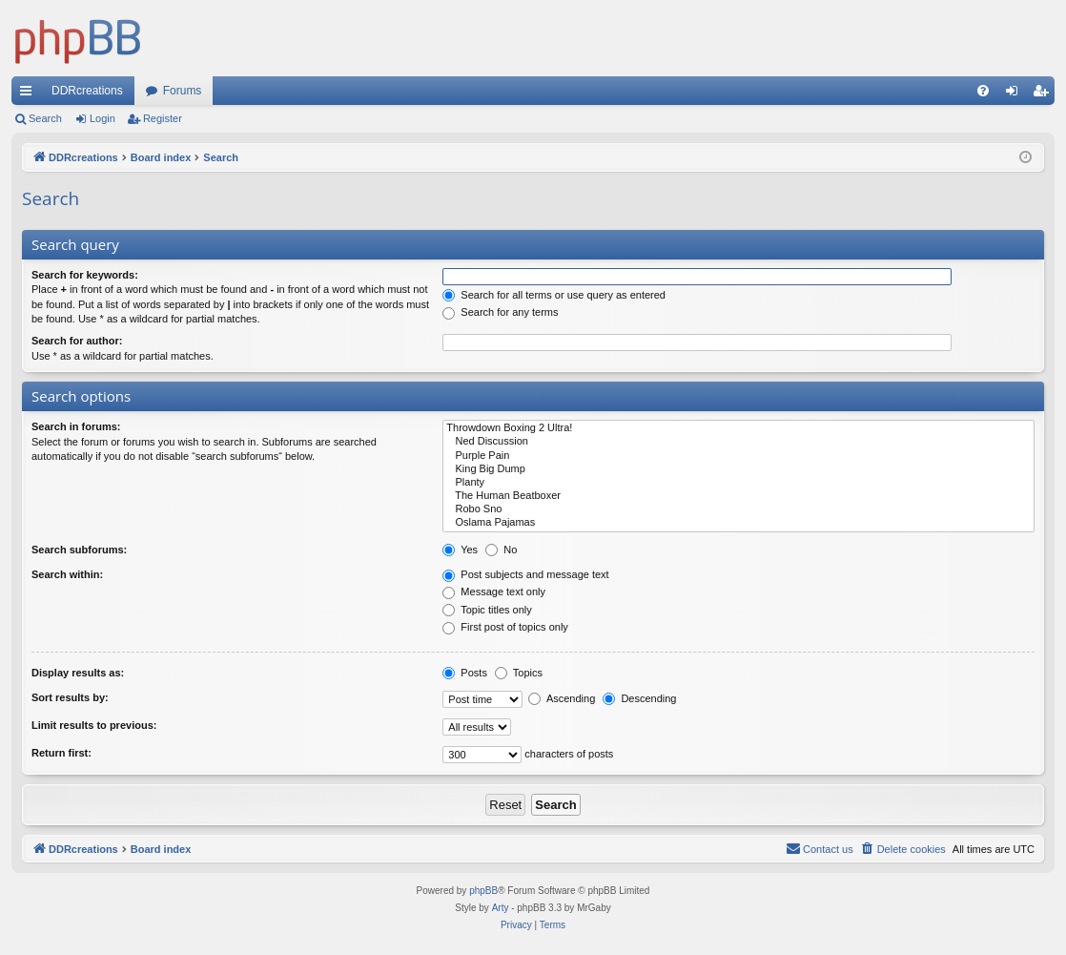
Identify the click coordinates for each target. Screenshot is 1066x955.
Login (102, 118)
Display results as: (77, 672)
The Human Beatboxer (738, 496)
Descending (639, 698)
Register (162, 118)
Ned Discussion (738, 441)
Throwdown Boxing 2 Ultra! (738, 428)
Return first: (61, 752)
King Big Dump (738, 469)
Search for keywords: (84, 274)
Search (45, 118)
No (501, 549)
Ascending (561, 698)
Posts (464, 672)
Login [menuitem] (1016, 94)
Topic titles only (486, 609)
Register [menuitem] (1045, 94)
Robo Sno (738, 509)
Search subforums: (79, 549)
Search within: (67, 574)
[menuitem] (983, 90)
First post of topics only (505, 627)
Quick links (29, 94)
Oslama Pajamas (738, 522)
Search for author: (76, 340)
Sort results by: (70, 697)
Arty (500, 908)
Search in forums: (76, 426)
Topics (519, 672)
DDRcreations (87, 90)
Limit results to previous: (93, 725)
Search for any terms (500, 312)
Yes (460, 549)
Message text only (493, 591)
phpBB (483, 890)
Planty (738, 482)
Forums (182, 90)
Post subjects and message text (525, 574)
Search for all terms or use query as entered (554, 295)
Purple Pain (738, 456)
